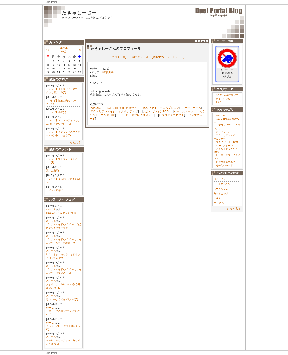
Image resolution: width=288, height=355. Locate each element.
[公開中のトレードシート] (168, 57)
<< (47, 50)
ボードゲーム (223, 132)
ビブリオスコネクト (227, 162)
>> (80, 50)
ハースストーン (224, 145)
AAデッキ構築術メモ (227, 95)
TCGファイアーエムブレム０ (161, 107)
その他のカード (224, 165)
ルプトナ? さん (222, 183)
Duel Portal (51, 2)
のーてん (51, 209)
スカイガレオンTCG (227, 142)
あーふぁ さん (221, 193)
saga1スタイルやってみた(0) (61, 212)
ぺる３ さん (220, 179)
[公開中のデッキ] (139, 57)
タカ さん (219, 203)
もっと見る (74, 142)
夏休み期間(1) (53, 170)
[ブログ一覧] (118, 57)
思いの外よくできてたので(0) (62, 299)
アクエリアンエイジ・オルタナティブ (114, 111)
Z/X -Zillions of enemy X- (122, 107)
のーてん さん (221, 188)
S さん (217, 198)
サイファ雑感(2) (55, 190)
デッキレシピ (223, 98)
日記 (218, 102)
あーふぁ (51, 221)
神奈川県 (108, 72)
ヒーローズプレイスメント (137, 115)
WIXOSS (221, 115)
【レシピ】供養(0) (56, 112)
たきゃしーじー (79, 12)
